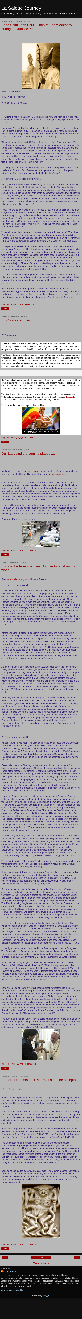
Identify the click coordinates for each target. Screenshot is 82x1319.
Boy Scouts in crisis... (17, 320)
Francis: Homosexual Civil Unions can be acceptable (40, 1080)
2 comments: (31, 1244)
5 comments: (31, 550)
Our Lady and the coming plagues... (28, 453)
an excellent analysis (17, 579)
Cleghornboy (9, 1271)
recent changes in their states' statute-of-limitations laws (28, 366)
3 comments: (31, 1064)
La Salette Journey (21, 8)
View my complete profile (12, 1290)
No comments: (31, 304)
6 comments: (31, 437)
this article (70, 397)
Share (5, 309)
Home (41, 1258)
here (35, 405)
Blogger (46, 1295)
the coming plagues (57, 474)
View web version (41, 1263)
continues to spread (30, 471)
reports (16, 335)
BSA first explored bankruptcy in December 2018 (32, 388)
